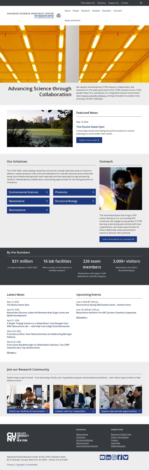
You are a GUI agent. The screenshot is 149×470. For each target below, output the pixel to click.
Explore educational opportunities (119, 411)
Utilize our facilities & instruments (27, 411)
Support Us (113, 3)
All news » (11, 352)
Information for (88, 3)
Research (85, 11)
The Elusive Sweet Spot (90, 127)
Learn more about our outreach (118, 239)
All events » (81, 317)
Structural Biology (66, 201)
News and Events (72, 20)
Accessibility (32, 464)
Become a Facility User (121, 434)
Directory (101, 3)
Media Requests (118, 446)
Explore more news (89, 140)
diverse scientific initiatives (94, 95)
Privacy (10, 464)
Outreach (117, 11)
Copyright (20, 464)
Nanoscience (16, 201)
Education (106, 11)
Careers (114, 440)
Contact (124, 3)
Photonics (61, 192)
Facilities (96, 11)
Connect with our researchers (70, 411)
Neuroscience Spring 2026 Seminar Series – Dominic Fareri (103, 304)
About (67, 11)
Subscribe (115, 443)
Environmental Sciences (23, 192)
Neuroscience (17, 210)
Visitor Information (120, 437)
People (76, 11)
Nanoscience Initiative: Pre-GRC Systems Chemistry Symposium (106, 312)
